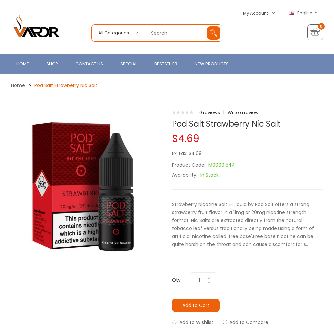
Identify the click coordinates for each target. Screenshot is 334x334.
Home (18, 85)
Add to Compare (248, 322)
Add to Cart (195, 305)
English (304, 13)
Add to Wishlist (196, 322)
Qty (176, 280)
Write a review (243, 112)
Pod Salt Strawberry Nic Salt (65, 85)
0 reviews (209, 112)
